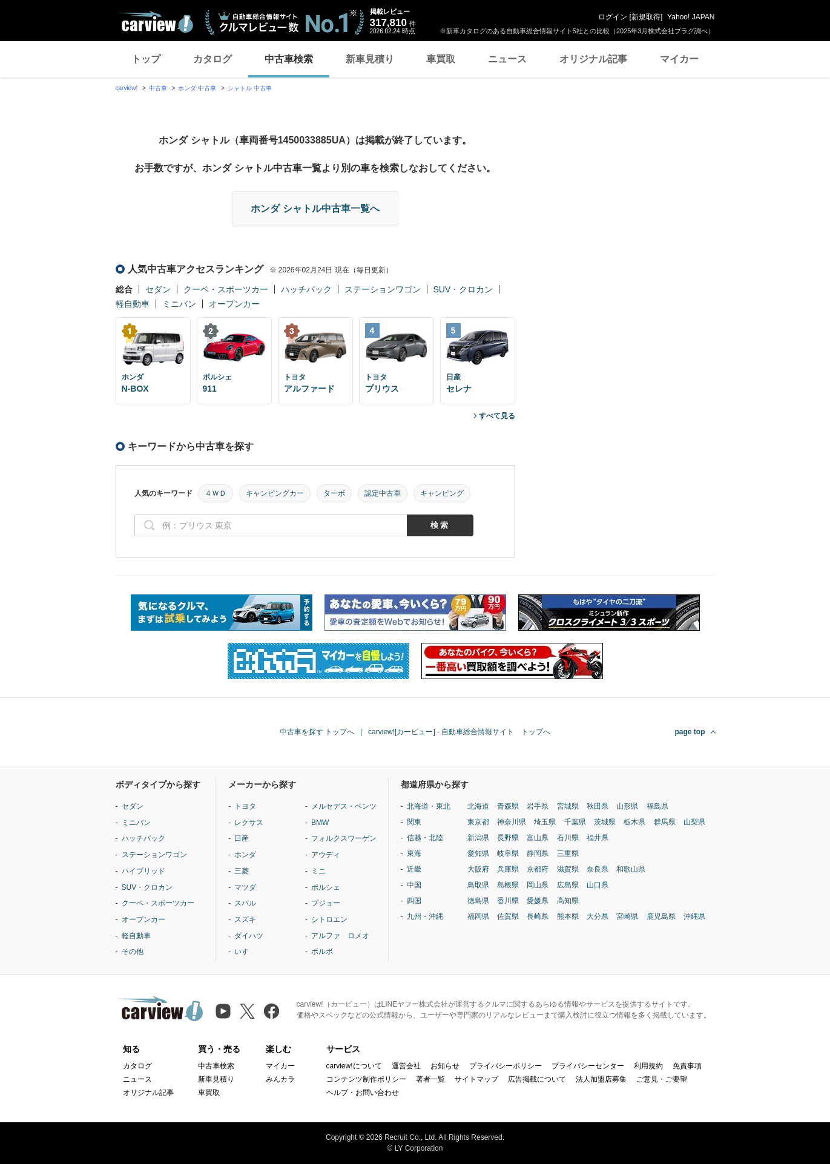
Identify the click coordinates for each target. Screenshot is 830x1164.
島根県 (508, 885)
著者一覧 (430, 1079)
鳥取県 (478, 885)
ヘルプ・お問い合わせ (362, 1092)
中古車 (158, 88)
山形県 (627, 806)
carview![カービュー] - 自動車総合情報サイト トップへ (459, 731)
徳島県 (478, 900)
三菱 (241, 871)
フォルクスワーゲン (344, 838)
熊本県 (568, 916)
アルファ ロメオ (340, 936)
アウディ (325, 854)
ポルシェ (325, 887)
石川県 (568, 838)
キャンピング (442, 493)
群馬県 (665, 822)
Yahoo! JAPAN (690, 17)
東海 (414, 853)
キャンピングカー (275, 493)
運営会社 (406, 1066)
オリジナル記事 (593, 59)
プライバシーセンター (588, 1066)
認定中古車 (382, 493)
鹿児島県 (661, 916)
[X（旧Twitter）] (247, 1011)
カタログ (212, 59)
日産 (241, 838)
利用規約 (648, 1066)
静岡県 (537, 853)
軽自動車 (133, 304)
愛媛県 (537, 900)
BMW (320, 822)
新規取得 (645, 17)
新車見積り (370, 59)
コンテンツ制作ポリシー (366, 1079)
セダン (158, 289)
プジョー (325, 903)
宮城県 (568, 806)
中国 (414, 885)
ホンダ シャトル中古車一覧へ (315, 208)
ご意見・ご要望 (661, 1079)
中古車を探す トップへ (317, 731)
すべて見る (497, 416)
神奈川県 (511, 822)
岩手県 (537, 806)
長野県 (508, 838)
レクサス (248, 822)
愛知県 (478, 853)
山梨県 (694, 822)
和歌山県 (630, 869)
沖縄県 (694, 916)
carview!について (354, 1066)
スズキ (245, 919)
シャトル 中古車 (250, 88)
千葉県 (575, 822)
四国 (414, 900)
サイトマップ (476, 1079)
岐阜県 (508, 853)
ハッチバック (306, 289)
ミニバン (179, 304)
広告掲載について (537, 1079)
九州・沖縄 (425, 916)
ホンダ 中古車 (197, 88)
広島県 (568, 885)
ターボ (334, 493)
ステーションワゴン (382, 289)
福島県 (657, 806)
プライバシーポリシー (505, 1066)
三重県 (568, 853)
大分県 (597, 916)
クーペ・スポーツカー (225, 289)
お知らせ (444, 1066)
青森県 (508, 806)
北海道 (478, 806)
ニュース (507, 59)
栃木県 (634, 822)
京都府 (537, 869)
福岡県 (478, 916)
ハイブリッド (143, 871)
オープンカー (234, 304)
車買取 (440, 59)
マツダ (245, 887)
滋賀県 (568, 869)
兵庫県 (508, 869)
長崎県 (537, 916)
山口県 (597, 885)
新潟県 (478, 838)
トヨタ (245, 806)
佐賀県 (508, 916)
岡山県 (537, 885)
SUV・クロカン (463, 289)
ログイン (612, 17)
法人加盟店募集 (601, 1079)
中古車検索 (289, 59)
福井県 (597, 838)
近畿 (414, 869)
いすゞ (245, 951)
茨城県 (605, 822)
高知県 (568, 900)
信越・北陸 (425, 838)
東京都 (478, 822)
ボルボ (322, 951)
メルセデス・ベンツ (344, 806)
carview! (127, 88)
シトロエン (329, 919)
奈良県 (597, 869)
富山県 (537, 838)
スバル (245, 903)
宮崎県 (627, 916)
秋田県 (597, 806)
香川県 (508, 900)
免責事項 (687, 1066)
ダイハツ (248, 936)
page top (690, 731)
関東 (414, 822)
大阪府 (478, 869)
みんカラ (280, 1079)
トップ (145, 59)
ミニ (318, 871)
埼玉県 (545, 822)
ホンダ (245, 854)
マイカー (679, 59)
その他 (132, 951)
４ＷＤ (215, 493)
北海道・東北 (428, 806)
